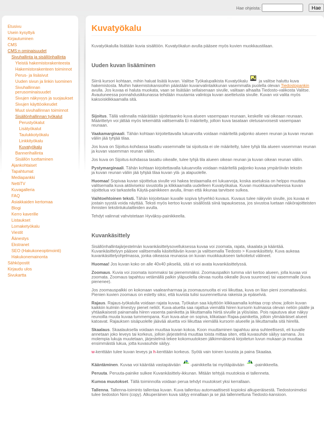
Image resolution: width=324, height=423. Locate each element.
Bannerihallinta (29, 153)
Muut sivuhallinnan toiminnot (41, 110)
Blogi (16, 208)
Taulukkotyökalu (34, 134)
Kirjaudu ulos (20, 269)
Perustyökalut (32, 122)
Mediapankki (23, 177)
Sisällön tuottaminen (34, 159)
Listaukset (20, 220)
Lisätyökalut (30, 128)
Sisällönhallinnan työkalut (39, 116)
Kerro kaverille (24, 214)
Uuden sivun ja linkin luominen (43, 81)
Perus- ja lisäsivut (31, 75)
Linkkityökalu (31, 140)
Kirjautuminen (20, 38)
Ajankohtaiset (24, 165)
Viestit (17, 232)
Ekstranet (20, 244)
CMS (12, 44)
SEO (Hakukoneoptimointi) (36, 250)
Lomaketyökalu (25, 226)
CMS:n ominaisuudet (27, 50)
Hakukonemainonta (29, 256)
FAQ (15, 195)
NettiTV (18, 183)
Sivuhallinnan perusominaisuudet (33, 89)
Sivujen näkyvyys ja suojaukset (44, 98)
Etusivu (14, 26)
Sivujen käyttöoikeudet (36, 104)
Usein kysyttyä (21, 32)
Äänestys (20, 238)
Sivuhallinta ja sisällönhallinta (38, 57)
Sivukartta (17, 275)
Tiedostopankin (295, 85)
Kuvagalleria (23, 189)
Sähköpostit (18, 263)
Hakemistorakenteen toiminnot (43, 69)
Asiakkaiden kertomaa (32, 201)
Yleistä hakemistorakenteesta (42, 63)
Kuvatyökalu (30, 147)
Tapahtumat (22, 171)
